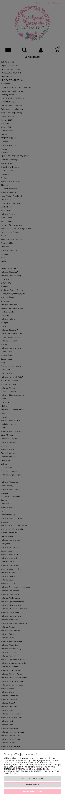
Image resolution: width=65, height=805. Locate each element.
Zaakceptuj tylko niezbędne (32, 778)
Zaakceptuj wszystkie (32, 791)
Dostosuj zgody (32, 785)
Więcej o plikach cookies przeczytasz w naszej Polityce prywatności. (31, 772)
